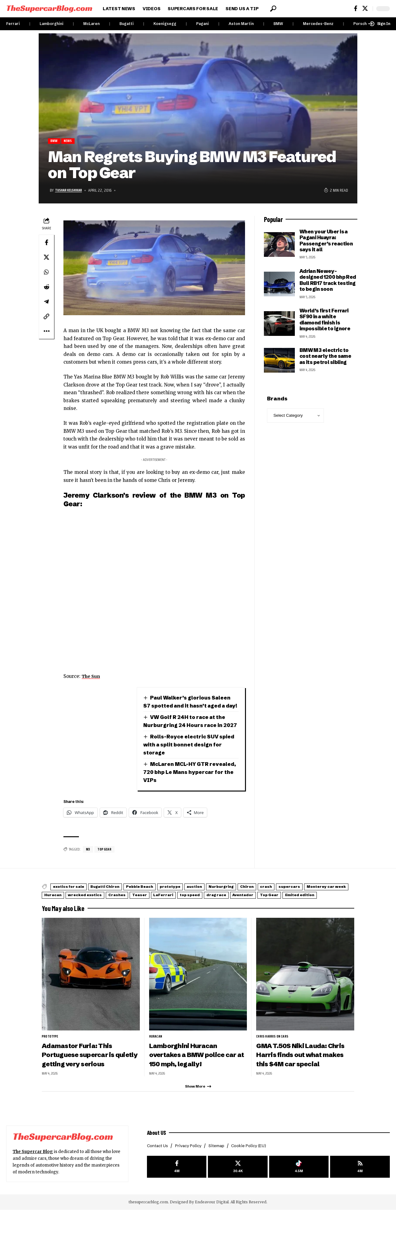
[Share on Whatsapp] (46, 272)
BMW (278, 23)
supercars (59, 912)
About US (158, 1167)
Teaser (265, 912)
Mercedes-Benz (318, 23)
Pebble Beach (166, 904)
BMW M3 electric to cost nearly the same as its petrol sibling (325, 357)
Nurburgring (275, 904)
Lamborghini (51, 23)
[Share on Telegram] (46, 302)
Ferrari (13, 23)
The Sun (92, 677)
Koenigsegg (164, 23)
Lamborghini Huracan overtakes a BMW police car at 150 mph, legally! (191, 1079)
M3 (88, 867)
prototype (206, 904)
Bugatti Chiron (121, 904)
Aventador (94, 919)
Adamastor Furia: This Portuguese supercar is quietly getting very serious (83, 1083)
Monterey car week (107, 912)
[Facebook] (355, 8)
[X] (365, 8)
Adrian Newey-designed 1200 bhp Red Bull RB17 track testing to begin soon (327, 281)
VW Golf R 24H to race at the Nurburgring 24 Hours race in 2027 (187, 734)
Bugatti (126, 23)
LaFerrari (297, 912)
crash (337, 904)
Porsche (361, 23)
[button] (273, 8)
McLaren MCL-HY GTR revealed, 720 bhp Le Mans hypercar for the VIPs (182, 789)
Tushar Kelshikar (71, 191)
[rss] (360, 1202)
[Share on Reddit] (46, 287)
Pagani (202, 23)
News (71, 141)
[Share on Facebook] (46, 243)
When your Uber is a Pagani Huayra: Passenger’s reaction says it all (326, 241)
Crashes (235, 912)
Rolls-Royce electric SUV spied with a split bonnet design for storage (189, 761)
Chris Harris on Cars (273, 1060)
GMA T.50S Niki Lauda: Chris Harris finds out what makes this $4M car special (304, 1079)
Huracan (151, 912)
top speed (332, 912)
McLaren (91, 23)
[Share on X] (46, 258)
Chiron (311, 904)
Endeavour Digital (212, 1237)
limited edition (169, 919)
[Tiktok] (299, 1202)
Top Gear (105, 867)
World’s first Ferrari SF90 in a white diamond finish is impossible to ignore (325, 321)
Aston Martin (241, 23)
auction (239, 904)
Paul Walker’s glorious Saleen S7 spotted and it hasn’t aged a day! (190, 706)
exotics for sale (74, 904)
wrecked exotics (193, 912)
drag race (58, 919)
